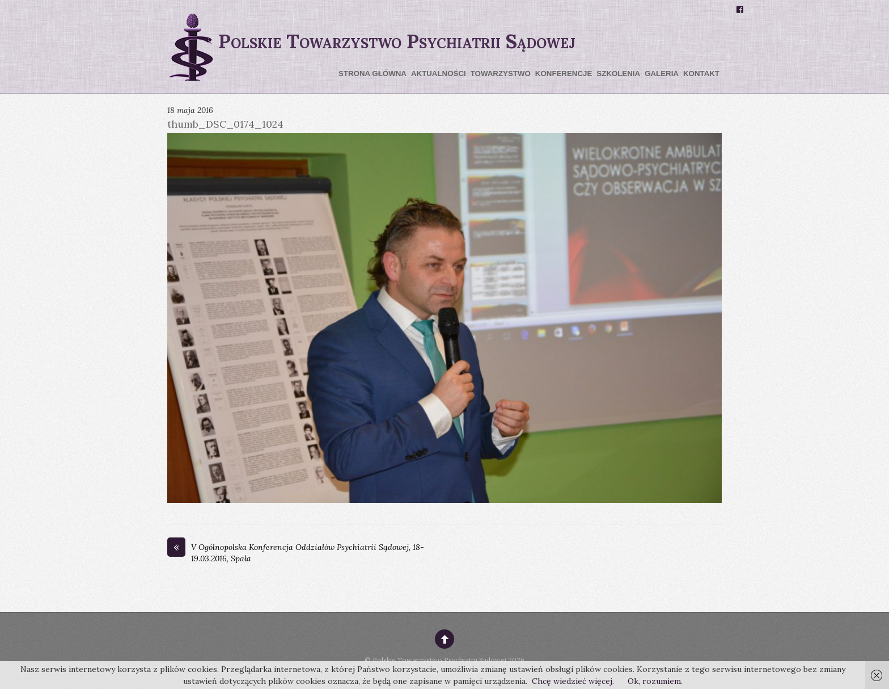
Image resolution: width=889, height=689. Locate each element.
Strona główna (372, 73)
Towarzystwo (501, 73)
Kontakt (701, 73)
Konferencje (563, 73)
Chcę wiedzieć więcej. (573, 681)
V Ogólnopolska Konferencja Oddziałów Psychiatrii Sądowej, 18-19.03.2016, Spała (295, 553)
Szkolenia (618, 73)
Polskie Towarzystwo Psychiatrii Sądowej (439, 660)
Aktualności (438, 73)
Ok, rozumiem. (655, 681)
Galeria (662, 73)
